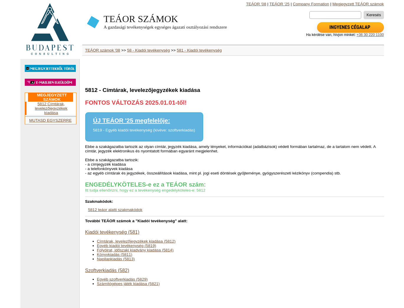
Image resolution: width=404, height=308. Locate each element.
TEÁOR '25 (280, 4)
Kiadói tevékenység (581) (112, 232)
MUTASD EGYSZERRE (50, 120)
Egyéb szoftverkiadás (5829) (122, 279)
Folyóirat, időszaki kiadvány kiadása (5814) (135, 250)
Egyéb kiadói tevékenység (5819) (126, 245)
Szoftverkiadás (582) (107, 270)
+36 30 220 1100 (370, 35)
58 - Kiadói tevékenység (148, 50)
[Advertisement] (49, 218)
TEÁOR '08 (256, 4)
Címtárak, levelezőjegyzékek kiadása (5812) (136, 241)
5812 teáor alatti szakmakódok (115, 209)
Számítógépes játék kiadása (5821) (128, 283)
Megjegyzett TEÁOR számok (358, 4)
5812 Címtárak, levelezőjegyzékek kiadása (51, 108)
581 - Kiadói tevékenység (199, 50)
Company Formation (311, 4)
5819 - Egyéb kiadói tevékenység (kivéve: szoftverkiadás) (144, 130)
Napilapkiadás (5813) (116, 259)
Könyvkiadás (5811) (114, 254)
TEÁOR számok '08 (102, 50)
